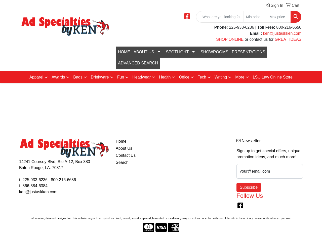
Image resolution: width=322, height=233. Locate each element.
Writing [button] (221, 77)
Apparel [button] (36, 77)
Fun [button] (120, 77)
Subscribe (249, 187)
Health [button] (165, 77)
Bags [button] (77, 77)
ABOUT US (144, 52)
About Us (124, 148)
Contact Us (126, 155)
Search (122, 162)
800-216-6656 (63, 180)
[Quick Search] (220, 17)
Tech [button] (202, 77)
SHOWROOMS (214, 52)
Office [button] (184, 77)
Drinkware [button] (100, 77)
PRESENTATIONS (248, 52)
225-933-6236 (35, 180)
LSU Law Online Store (273, 77)
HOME (124, 52)
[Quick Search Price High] (279, 17)
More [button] (239, 77)
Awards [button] (58, 77)
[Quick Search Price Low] (255, 17)
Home (121, 141)
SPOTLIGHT (177, 52)
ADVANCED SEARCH (138, 63)
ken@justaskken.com (282, 33)
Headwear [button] (141, 77)
